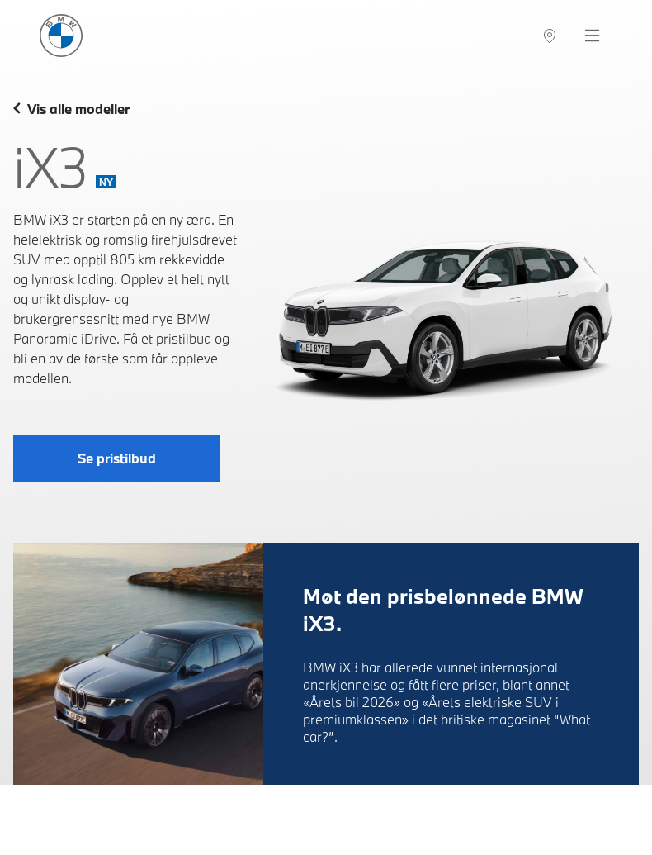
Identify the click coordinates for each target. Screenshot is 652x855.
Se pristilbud (117, 458)
